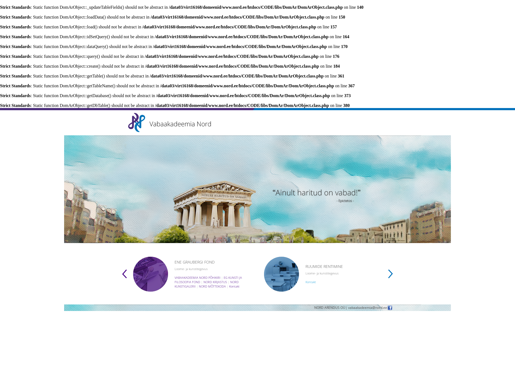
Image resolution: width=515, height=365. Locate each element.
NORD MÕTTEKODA (212, 286)
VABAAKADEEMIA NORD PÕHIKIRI (197, 278)
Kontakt (234, 286)
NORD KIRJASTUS (215, 282)
